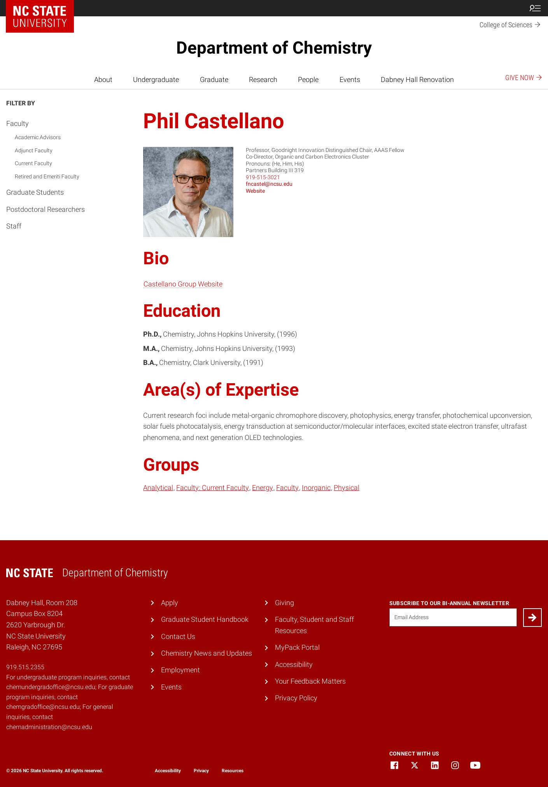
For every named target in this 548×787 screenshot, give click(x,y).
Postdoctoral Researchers (45, 209)
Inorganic (316, 487)
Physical (346, 487)
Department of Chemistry (274, 48)
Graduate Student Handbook (205, 619)
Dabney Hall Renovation (417, 79)
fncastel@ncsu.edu (269, 184)
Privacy (201, 770)
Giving (284, 603)
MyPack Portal (297, 647)
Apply (169, 603)
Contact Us (178, 636)
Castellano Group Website (183, 284)
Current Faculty (33, 163)
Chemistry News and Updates (206, 653)
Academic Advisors (38, 137)
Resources (232, 770)
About (103, 79)
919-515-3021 (263, 177)
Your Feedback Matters (310, 681)
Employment (180, 670)
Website (255, 191)
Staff (13, 226)
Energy (262, 487)
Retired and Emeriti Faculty (47, 176)
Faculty (17, 123)
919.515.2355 (25, 667)
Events (350, 79)
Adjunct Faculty (34, 150)
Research (263, 79)
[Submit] (532, 617)
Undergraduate (156, 79)
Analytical (158, 487)
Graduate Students (35, 192)
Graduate (214, 79)
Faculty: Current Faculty (212, 487)
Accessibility (294, 664)
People (308, 79)
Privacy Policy (296, 698)
